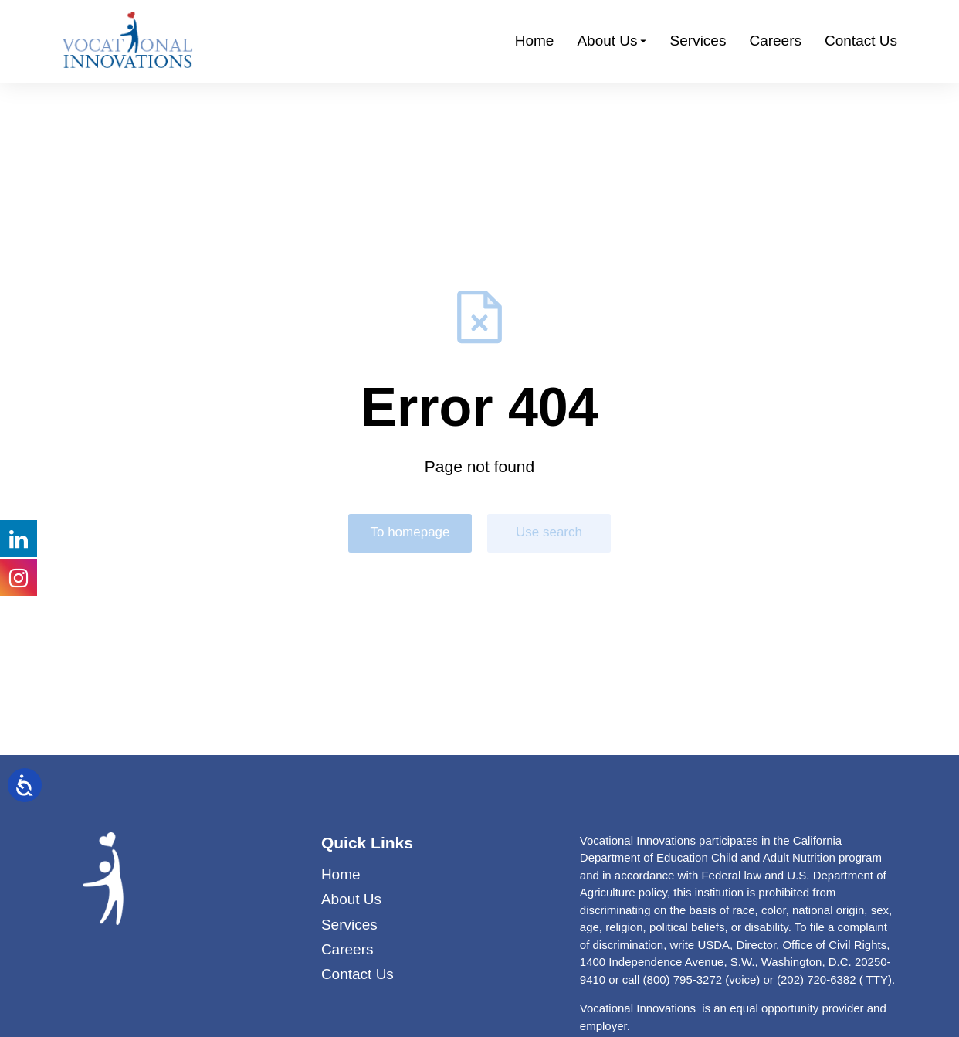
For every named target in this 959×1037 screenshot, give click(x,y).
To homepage (409, 532)
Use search (549, 532)
